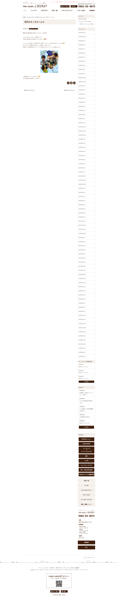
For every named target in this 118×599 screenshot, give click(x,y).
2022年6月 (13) (82, 200)
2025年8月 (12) (82, 44)
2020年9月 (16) (82, 286)
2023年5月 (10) (82, 155)
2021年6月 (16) (82, 249)
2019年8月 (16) (82, 340)
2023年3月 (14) (82, 163)
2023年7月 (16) (82, 147)
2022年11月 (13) (82, 180)
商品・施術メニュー (86, 504)
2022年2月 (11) (82, 217)
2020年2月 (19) (82, 315)
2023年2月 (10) (82, 167)
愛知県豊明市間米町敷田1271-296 (87, 4)
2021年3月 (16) (82, 262)
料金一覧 (86, 480)
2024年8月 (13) (82, 94)
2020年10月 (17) (82, 282)
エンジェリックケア (86, 465)
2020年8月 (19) (82, 290)
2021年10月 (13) (82, 233)
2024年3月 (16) (82, 114)
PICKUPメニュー (86, 439)
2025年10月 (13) (82, 36)
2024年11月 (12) (82, 81)
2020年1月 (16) (82, 319)
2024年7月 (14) (82, 98)
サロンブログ (86, 495)
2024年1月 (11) (82, 122)
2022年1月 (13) (82, 221)
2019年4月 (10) (82, 356)
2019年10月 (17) (82, 331)
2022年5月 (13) (82, 204)
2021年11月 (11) (82, 229)
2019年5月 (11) (82, 352)
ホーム (40, 567)
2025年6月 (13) (82, 53)
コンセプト (46, 567)
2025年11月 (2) (82, 32)
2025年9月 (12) (82, 40)
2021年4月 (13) (82, 258)
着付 (86, 456)
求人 (86, 547)
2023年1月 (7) (82, 172)
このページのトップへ (88, 557)
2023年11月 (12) (82, 131)
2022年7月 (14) (82, 196)
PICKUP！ (52, 567)
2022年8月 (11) (82, 192)
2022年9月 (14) (82, 188)
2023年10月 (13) (82, 135)
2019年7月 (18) (82, 344)
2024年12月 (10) (82, 77)
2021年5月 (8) (82, 254)
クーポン (86, 485)
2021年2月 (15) (82, 266)
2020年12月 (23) (82, 274)
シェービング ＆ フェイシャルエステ (86, 450)
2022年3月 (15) (82, 213)
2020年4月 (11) (82, 307)
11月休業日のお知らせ (84, 417)
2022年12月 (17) (82, 176)
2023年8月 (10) (82, 143)
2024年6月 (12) (82, 102)
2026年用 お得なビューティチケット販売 (86, 393)
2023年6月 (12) (82, 151)
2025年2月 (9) (82, 69)
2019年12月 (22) (82, 323)
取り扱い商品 (82, 19)
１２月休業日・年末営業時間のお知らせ (86, 409)
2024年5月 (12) (82, 106)
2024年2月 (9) (82, 118)
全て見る (86, 381)
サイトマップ (84, 569)
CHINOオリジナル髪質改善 (86, 474)
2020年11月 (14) (82, 278)
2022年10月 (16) (82, 184)
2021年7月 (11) (82, 245)
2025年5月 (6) (82, 57)
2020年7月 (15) (82, 295)
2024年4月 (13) (82, 110)
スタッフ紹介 (70, 567)
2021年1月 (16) (82, 270)
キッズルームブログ (83, 21)
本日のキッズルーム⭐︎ (83, 366)
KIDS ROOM (86, 443)
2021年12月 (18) (82, 225)
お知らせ (33, 569)
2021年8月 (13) (82, 241)
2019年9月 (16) (82, 336)
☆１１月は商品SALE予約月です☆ (86, 401)
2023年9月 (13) (82, 139)
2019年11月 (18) (82, 327)
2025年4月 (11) (82, 61)
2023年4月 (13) (82, 159)
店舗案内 (86, 542)
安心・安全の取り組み (86, 470)
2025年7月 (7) (82, 49)
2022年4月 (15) (82, 208)
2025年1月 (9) (82, 73)
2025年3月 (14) (82, 65)
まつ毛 (86, 460)
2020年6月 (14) (82, 299)
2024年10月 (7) (82, 85)
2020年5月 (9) (82, 303)
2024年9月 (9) (82, 90)
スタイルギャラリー (86, 490)
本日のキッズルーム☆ (29, 90)
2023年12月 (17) (82, 126)
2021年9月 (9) (82, 237)
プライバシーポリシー (74, 569)
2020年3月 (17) (82, 311)
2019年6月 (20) (82, 348)
